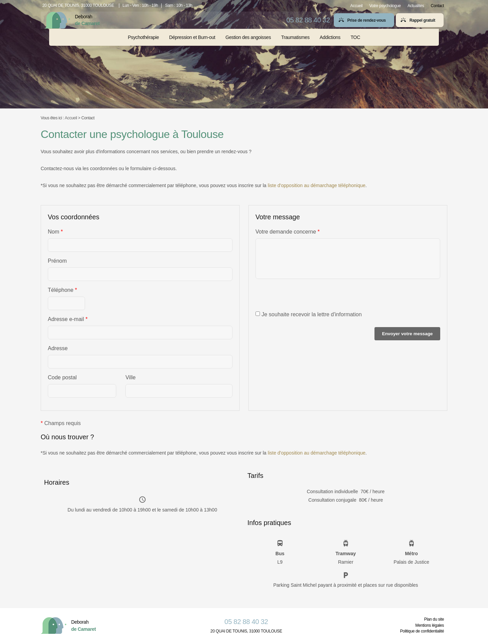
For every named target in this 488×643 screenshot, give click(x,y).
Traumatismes (295, 44)
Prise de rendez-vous (363, 24)
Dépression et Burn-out (192, 44)
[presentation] (307, 298)
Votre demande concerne (288, 232)
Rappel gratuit (419, 24)
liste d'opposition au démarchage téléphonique (316, 185)
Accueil (356, 5)
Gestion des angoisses (248, 44)
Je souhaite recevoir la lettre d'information (309, 314)
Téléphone (62, 290)
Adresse (58, 348)
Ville (130, 377)
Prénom (57, 261)
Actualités (416, 5)
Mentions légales (429, 625)
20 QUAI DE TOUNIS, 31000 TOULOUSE (78, 5)
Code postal (62, 377)
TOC (355, 44)
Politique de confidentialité (422, 631)
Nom (55, 232)
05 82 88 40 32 (305, 24)
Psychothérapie (143, 44)
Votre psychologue (385, 5)
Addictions (330, 44)
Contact (437, 5)
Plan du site (434, 619)
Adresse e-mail (67, 319)
